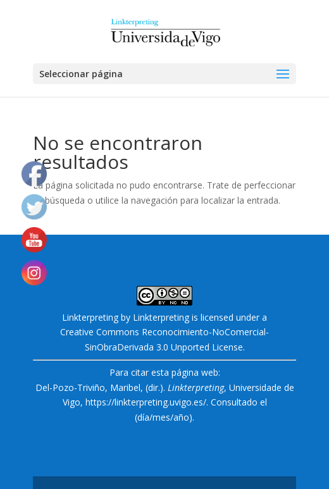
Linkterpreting (90, 317)
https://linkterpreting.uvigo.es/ (145, 402)
